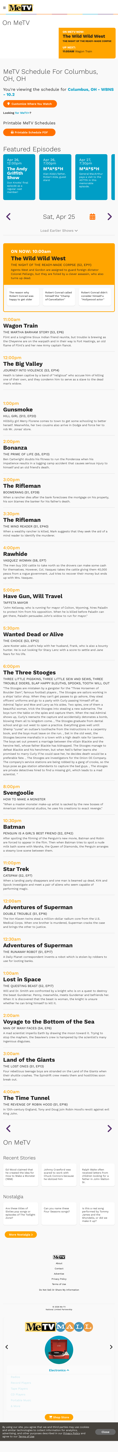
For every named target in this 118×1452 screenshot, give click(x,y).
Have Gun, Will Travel (32, 596)
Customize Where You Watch (30, 103)
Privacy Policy (59, 1279)
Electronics (59, 1370)
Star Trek (16, 869)
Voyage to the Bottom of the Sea (48, 1021)
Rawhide (15, 554)
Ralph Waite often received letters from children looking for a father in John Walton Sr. (95, 1176)
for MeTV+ (22, 112)
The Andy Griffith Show (17, 173)
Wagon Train (83, 51)
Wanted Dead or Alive (33, 634)
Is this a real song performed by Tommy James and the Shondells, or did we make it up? (95, 1214)
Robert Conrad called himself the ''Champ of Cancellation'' (58, 296)
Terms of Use (59, 1284)
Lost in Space (22, 979)
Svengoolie (18, 792)
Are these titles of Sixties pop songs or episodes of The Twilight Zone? (20, 1213)
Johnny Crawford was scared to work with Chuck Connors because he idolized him (59, 1174)
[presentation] (8, 1347)
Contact (59, 1269)
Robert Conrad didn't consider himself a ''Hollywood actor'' (94, 296)
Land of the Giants (29, 1059)
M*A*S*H (53, 168)
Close (105, 1432)
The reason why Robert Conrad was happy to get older (21, 296)
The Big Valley (23, 364)
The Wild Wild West (38, 258)
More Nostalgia (21, 1234)
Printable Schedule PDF (29, 132)
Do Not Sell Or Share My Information (59, 1290)
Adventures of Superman (38, 907)
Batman (14, 826)
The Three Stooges (29, 672)
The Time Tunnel (26, 1098)
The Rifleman (22, 486)
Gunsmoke (18, 409)
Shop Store (59, 1417)
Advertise (59, 1274)
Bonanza (15, 447)
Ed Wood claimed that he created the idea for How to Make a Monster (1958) (20, 1174)
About (59, 1263)
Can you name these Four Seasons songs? (57, 1210)
